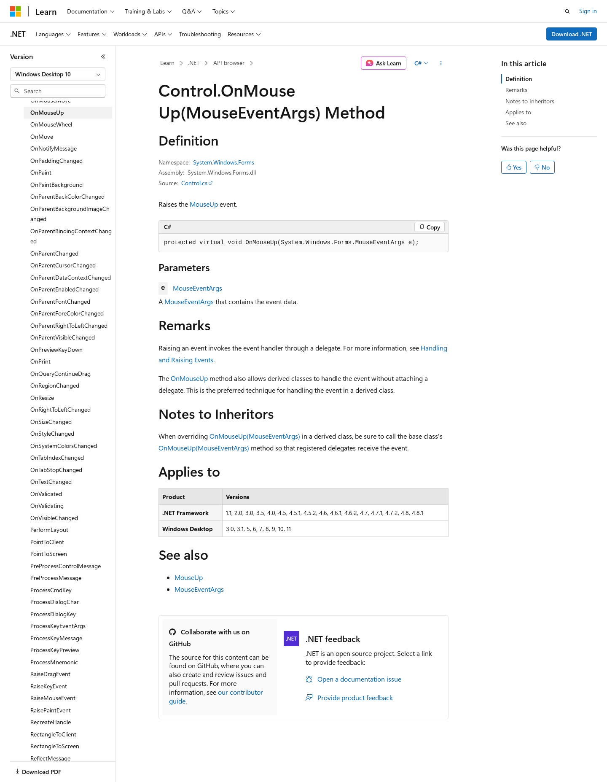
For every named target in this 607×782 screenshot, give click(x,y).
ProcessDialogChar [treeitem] (54, 602)
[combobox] (57, 74)
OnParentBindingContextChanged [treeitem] (71, 236)
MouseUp (204, 204)
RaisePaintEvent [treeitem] (50, 710)
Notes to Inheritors (529, 101)
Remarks (516, 90)
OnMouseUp (189, 378)
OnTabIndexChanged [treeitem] (57, 457)
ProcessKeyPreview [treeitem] (54, 650)
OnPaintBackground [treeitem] (56, 185)
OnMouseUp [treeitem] (47, 112)
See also (515, 123)
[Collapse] (103, 56)
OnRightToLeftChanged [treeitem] (60, 409)
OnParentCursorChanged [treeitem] (63, 265)
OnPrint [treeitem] (40, 361)
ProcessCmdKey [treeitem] (51, 590)
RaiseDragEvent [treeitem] (50, 674)
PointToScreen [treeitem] (48, 554)
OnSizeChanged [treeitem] (51, 422)
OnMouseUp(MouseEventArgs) (254, 435)
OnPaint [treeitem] (40, 172)
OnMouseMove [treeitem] (50, 100)
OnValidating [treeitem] (47, 506)
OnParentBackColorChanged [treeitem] (67, 196)
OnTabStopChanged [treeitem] (56, 470)
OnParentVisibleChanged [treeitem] (62, 337)
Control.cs (194, 183)
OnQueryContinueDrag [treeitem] (60, 373)
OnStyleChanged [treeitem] (52, 433)
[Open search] (567, 11)
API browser (228, 63)
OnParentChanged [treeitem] (54, 253)
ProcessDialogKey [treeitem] (53, 614)
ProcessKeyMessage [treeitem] (56, 638)
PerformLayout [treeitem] (49, 530)
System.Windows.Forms (223, 162)
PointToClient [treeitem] (47, 542)
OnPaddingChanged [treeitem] (56, 160)
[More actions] (441, 63)
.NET (193, 63)
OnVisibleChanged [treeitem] (54, 518)
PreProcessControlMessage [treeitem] (65, 566)
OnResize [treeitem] (42, 398)
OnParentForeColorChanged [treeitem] (67, 313)
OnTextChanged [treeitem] (51, 481)
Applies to (518, 112)
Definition (518, 79)
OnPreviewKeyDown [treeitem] (56, 349)
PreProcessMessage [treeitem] (55, 578)
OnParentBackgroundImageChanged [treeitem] (70, 214)
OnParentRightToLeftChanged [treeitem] (68, 325)
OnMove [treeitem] (41, 136)
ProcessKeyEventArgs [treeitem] (58, 626)
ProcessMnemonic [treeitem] (54, 662)
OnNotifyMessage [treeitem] (53, 148)
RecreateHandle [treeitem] (50, 722)
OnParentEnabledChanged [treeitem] (64, 289)
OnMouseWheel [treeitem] (51, 124)
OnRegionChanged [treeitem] (54, 385)
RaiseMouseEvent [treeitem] (52, 698)
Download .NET (571, 34)
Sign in (588, 11)
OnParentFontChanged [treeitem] (60, 301)
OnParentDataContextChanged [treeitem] (70, 277)
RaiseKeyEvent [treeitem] (48, 686)
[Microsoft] (15, 11)
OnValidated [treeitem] (46, 494)
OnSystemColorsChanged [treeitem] (63, 446)
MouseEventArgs (197, 287)
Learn (167, 63)
